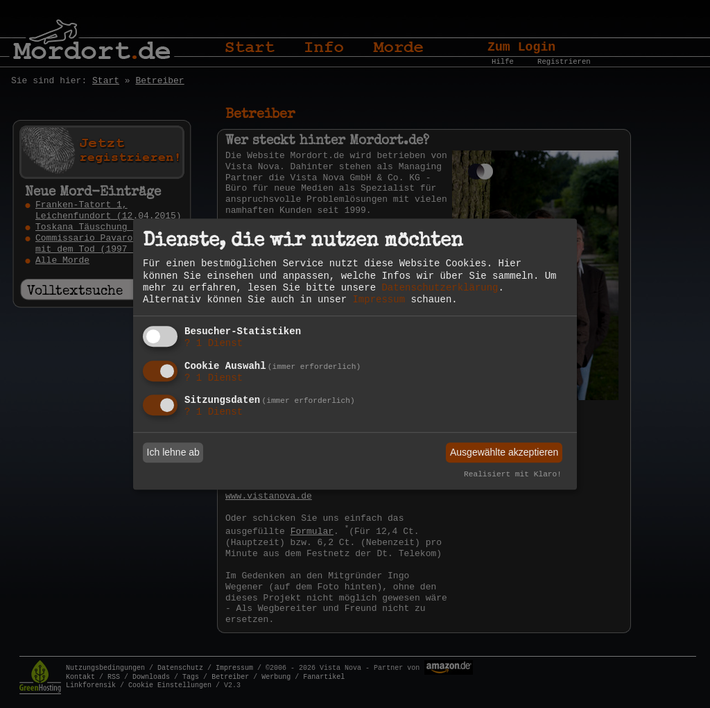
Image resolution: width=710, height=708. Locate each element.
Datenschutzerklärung (439, 287)
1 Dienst (213, 343)
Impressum (378, 299)
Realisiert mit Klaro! (513, 475)
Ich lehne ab (173, 452)
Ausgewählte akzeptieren (504, 452)
